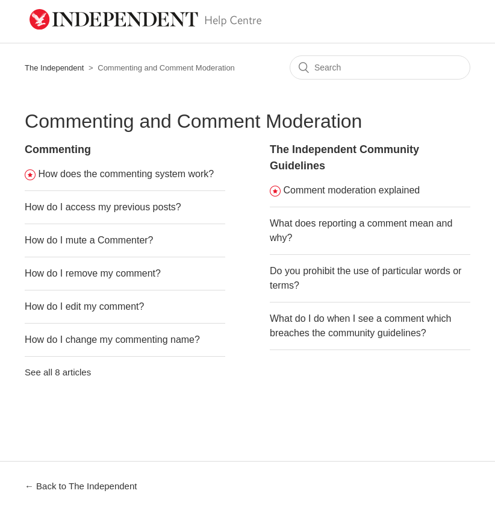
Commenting (58, 149)
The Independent (54, 67)
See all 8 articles (58, 372)
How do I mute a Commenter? (89, 240)
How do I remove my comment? (93, 273)
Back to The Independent (86, 486)
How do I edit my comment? (84, 306)
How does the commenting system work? (126, 174)
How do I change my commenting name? (112, 339)
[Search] (380, 67)
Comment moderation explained (351, 190)
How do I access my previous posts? (103, 207)
